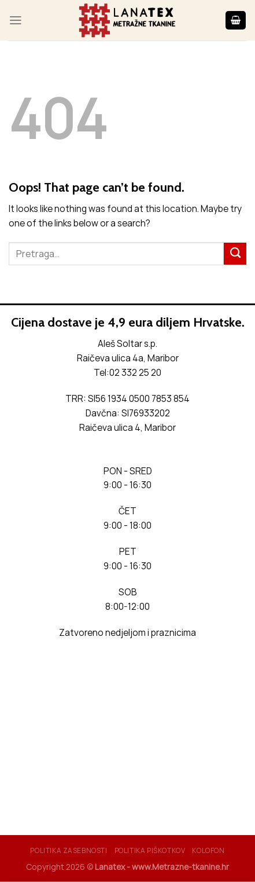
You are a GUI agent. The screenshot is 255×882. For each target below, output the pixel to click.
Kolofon (208, 850)
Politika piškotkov (150, 850)
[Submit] (235, 254)
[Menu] (16, 20)
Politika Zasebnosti (68, 850)
